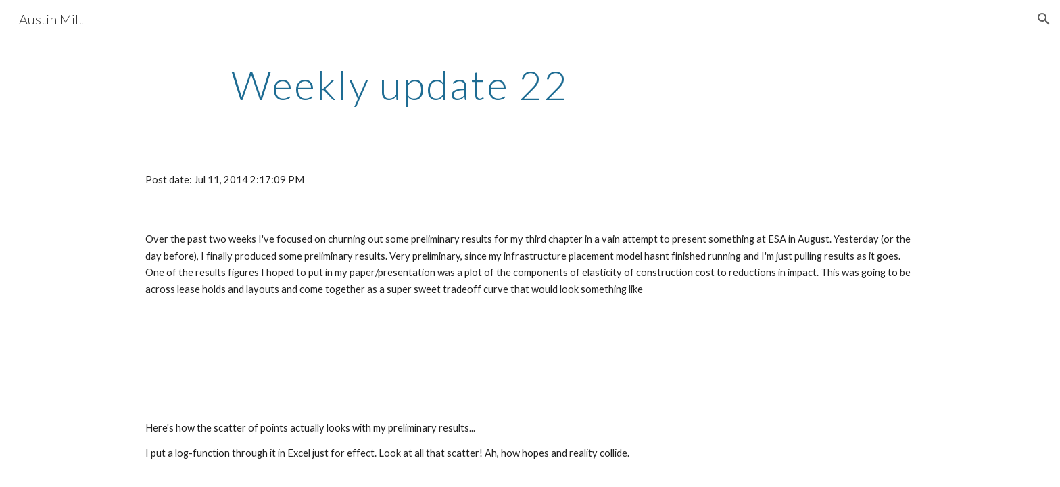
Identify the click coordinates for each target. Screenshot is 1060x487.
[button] (1044, 19)
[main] (400, 84)
